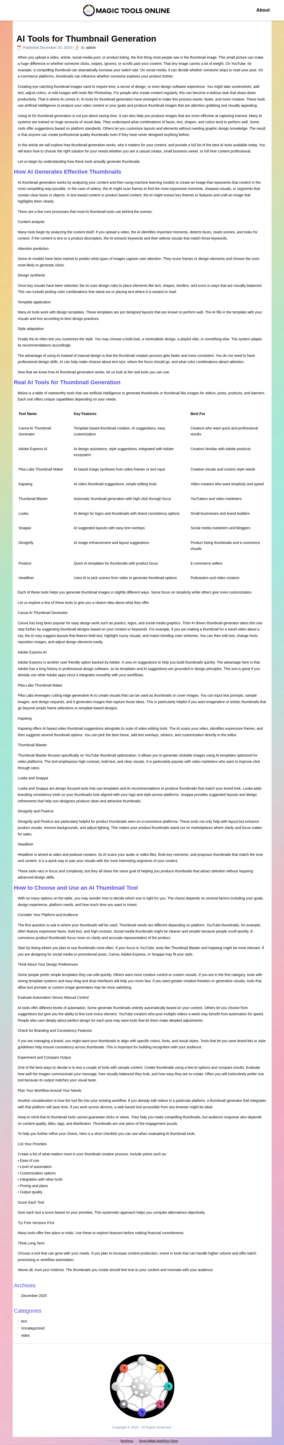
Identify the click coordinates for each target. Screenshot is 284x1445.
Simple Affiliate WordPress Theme (158, 1441)
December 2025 (34, 1296)
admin (91, 47)
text (24, 1321)
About (263, 10)
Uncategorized (33, 1328)
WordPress (126, 1441)
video (25, 1335)
